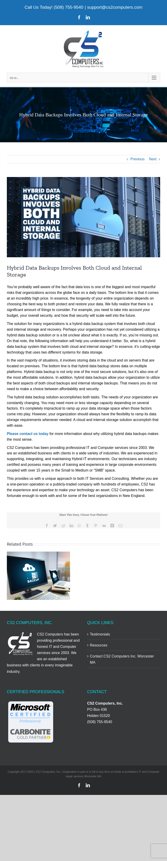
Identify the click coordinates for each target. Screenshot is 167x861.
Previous (137, 159)
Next (153, 159)
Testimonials (100, 634)
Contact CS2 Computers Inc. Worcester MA (122, 659)
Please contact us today (27, 434)
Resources (98, 645)
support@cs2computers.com (114, 7)
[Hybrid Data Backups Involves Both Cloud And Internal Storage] (83, 217)
